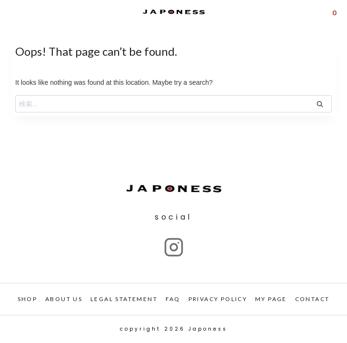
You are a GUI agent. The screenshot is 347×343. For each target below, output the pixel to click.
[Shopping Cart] (334, 12)
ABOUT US (63, 299)
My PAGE (271, 299)
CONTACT (312, 299)
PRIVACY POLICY (218, 299)
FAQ (173, 299)
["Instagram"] (174, 247)
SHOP (28, 299)
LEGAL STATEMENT (124, 299)
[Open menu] (13, 12)
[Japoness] (174, 12)
